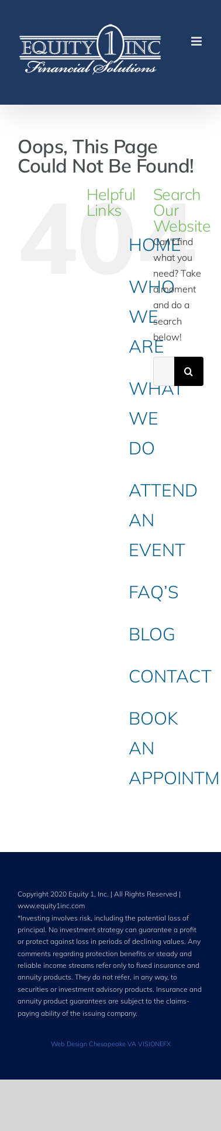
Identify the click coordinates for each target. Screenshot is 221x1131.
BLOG (152, 634)
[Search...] (163, 371)
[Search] (188, 371)
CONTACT (170, 676)
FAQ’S (153, 592)
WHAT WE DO (156, 418)
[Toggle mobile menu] (197, 41)
